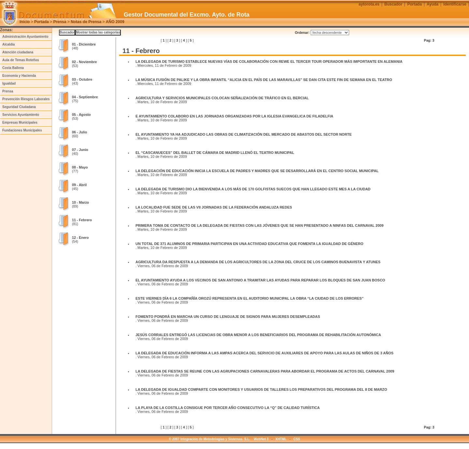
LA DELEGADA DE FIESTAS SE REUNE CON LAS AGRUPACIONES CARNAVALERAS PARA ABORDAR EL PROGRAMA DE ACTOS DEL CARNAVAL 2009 (264, 371)
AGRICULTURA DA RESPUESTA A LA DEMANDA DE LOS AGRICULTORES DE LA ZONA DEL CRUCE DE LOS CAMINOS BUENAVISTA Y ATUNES (257, 262)
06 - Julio (79, 132)
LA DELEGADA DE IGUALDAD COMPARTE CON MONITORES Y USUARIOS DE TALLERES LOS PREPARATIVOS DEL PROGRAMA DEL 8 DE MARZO (261, 389)
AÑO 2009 (115, 22)
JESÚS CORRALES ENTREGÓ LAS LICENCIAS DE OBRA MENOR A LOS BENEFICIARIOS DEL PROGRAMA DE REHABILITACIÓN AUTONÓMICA (258, 335)
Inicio (25, 22)
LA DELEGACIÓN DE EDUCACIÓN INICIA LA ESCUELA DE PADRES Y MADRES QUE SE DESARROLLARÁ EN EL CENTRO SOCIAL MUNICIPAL (256, 171)
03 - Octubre (82, 79)
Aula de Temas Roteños (20, 60)
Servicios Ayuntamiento (20, 114)
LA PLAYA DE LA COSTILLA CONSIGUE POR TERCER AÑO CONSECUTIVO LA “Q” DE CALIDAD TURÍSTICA (227, 408)
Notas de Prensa (86, 22)
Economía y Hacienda (19, 75)
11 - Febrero (82, 220)
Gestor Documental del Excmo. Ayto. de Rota (186, 14)
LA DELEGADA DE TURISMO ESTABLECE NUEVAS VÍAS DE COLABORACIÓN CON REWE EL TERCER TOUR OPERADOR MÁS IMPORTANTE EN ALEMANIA (269, 61)
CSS (296, 439)
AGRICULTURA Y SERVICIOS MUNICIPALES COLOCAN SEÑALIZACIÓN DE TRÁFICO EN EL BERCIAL (222, 98)
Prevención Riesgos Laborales (26, 99)
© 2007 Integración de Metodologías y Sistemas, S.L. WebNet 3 (219, 439)
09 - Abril (79, 185)
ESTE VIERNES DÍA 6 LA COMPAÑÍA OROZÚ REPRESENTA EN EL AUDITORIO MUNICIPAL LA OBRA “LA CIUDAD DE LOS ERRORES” (249, 298)
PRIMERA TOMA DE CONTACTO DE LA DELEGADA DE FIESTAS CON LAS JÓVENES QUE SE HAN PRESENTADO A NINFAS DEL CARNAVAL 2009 (260, 225)
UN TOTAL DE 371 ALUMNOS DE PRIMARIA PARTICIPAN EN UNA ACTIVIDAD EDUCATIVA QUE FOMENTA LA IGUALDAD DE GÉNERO (249, 244)
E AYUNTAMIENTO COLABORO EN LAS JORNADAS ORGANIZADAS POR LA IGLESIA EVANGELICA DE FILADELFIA (234, 116)
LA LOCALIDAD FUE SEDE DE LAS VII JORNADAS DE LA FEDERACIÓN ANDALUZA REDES (214, 207)
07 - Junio (80, 150)
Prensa (59, 22)
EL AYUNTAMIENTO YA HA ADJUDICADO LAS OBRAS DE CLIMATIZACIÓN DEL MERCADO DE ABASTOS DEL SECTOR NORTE (243, 134)
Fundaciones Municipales (22, 130)
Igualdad (9, 83)
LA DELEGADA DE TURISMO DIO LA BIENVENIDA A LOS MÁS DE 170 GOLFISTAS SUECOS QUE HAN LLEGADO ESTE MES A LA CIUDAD (253, 189)
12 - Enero (80, 237)
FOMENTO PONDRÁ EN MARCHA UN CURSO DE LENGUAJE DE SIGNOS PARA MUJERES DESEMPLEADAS (227, 317)
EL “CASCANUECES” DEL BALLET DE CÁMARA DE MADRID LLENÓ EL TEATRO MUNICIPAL (215, 153)
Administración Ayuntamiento (25, 36)
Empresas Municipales (19, 122)
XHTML (281, 439)
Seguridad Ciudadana (19, 107)
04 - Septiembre (85, 97)
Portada (41, 22)
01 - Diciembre (84, 44)
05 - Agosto (81, 114)
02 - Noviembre (84, 62)
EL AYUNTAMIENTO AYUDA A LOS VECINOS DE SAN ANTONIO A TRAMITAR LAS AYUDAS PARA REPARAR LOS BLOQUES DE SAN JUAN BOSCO (260, 280)
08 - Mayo (80, 167)
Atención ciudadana (17, 52)
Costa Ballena (13, 68)
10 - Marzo (80, 202)
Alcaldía (8, 44)
